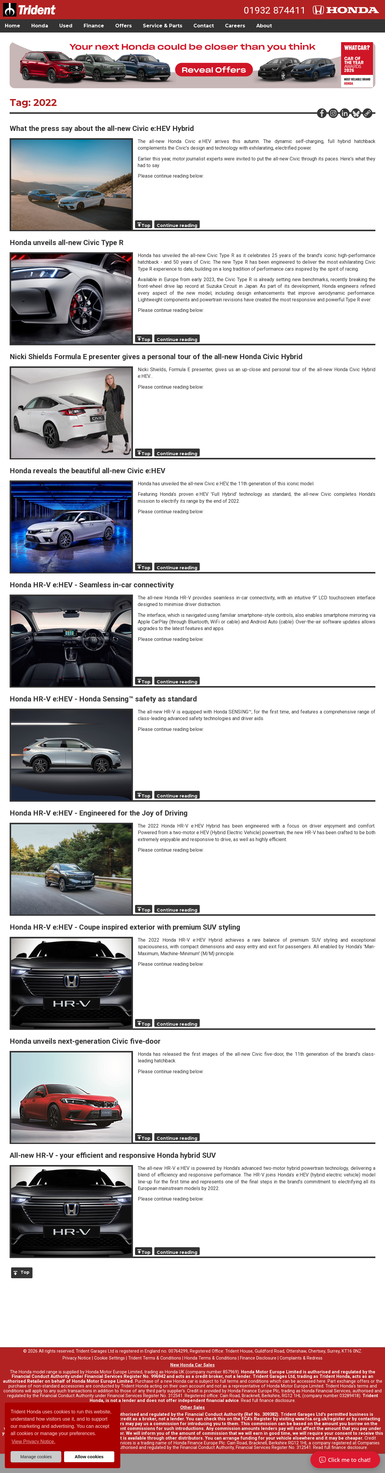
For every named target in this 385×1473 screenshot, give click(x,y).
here (321, 1381)
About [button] (264, 26)
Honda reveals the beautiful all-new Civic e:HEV (87, 471)
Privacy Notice (77, 1358)
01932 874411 (275, 10)
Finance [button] (94, 26)
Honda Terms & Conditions (210, 1358)
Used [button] (65, 26)
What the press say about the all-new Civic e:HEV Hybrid (102, 128)
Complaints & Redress (301, 1358)
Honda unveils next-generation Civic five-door (85, 1041)
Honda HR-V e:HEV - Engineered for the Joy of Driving (99, 813)
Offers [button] (123, 26)
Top (145, 225)
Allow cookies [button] (89, 1456)
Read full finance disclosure (268, 1400)
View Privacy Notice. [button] (33, 1441)
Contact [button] (203, 26)
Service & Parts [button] (162, 26)
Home (12, 26)
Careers (235, 26)
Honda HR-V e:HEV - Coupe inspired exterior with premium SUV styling (125, 927)
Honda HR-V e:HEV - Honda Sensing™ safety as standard (103, 699)
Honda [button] (39, 26)
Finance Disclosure (258, 1358)
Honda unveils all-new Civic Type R (67, 242)
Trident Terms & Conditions (154, 1358)
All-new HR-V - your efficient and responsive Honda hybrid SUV (113, 1155)
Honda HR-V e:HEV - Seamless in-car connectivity (92, 585)
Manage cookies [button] (36, 1456)
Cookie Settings (109, 1358)
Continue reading (177, 225)
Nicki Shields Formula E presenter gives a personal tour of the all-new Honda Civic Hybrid (156, 357)
